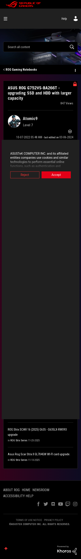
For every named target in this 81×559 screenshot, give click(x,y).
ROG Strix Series (18, 440)
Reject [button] (24, 175)
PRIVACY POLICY (53, 520)
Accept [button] (57, 175)
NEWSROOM (40, 490)
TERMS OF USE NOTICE (29, 520)
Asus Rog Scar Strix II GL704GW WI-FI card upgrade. (39, 454)
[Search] (40, 47)
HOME (26, 490)
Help (64, 18)
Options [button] (75, 69)
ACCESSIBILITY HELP (18, 496)
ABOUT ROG (11, 490)
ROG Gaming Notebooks (21, 69)
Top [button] (6, 548)
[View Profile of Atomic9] (30, 118)
